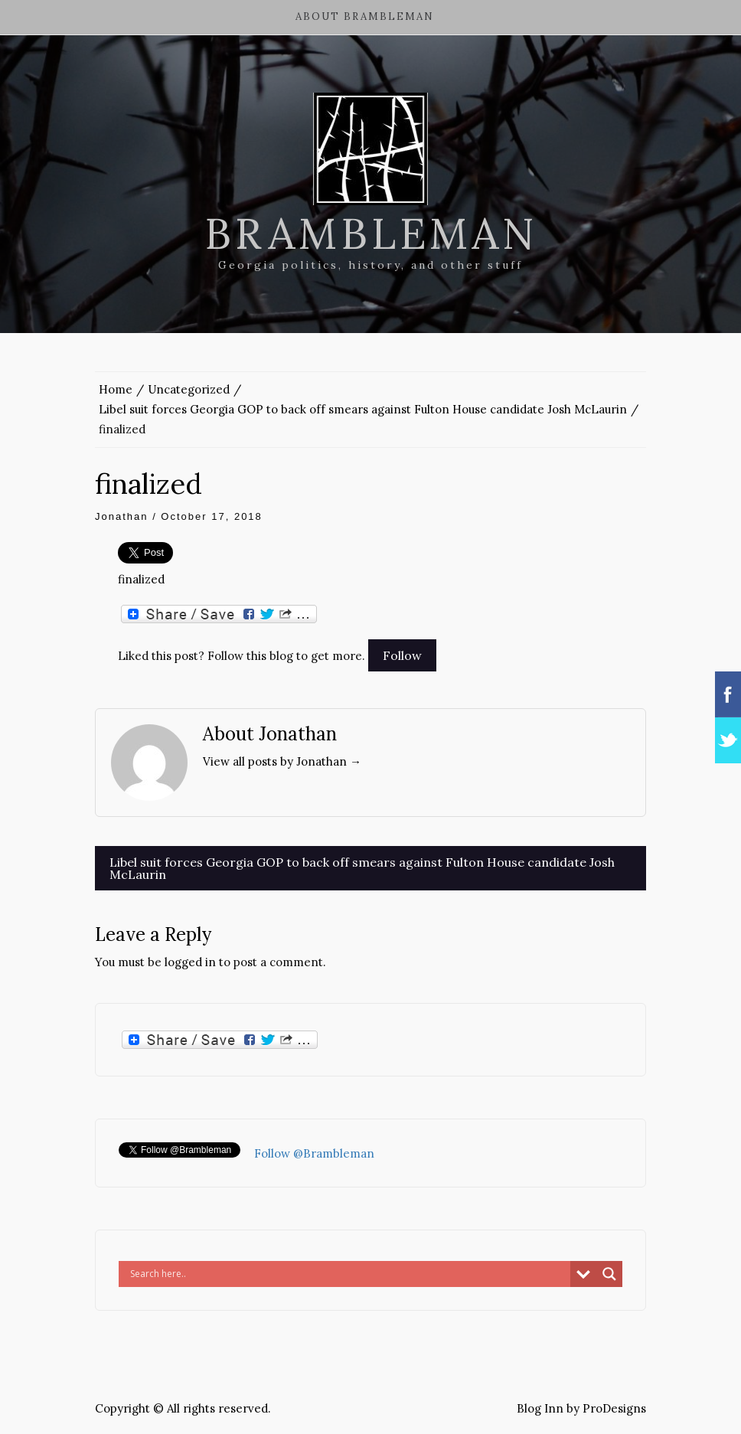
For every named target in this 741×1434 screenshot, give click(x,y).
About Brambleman (364, 16)
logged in (190, 962)
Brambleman (370, 233)
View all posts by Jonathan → (282, 761)
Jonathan (122, 516)
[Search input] (348, 1274)
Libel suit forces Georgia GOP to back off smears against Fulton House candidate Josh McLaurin (362, 868)
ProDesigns (614, 1408)
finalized (141, 579)
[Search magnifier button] (609, 1274)
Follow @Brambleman (314, 1153)
